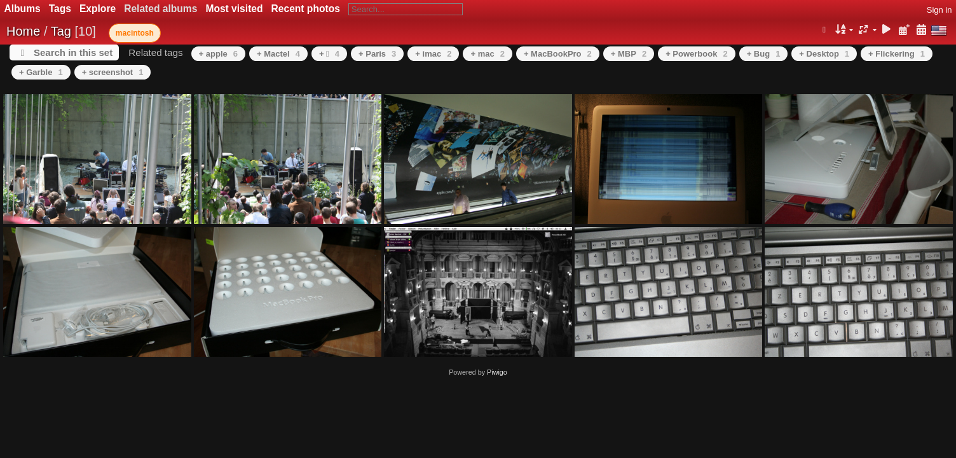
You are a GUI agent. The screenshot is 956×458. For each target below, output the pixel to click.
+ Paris (377, 54)
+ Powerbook (697, 54)
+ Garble (41, 72)
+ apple (218, 54)
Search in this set (73, 52)
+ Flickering (896, 54)
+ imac (433, 54)
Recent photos (305, 8)
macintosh (135, 33)
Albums (22, 8)
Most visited (234, 8)
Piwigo (497, 372)
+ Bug (764, 54)
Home (23, 31)
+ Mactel (278, 54)
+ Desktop (824, 54)
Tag (61, 31)
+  (329, 54)
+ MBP (628, 54)
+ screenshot (113, 72)
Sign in (939, 10)
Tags (60, 8)
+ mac (487, 54)
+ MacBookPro (558, 54)
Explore (97, 8)
